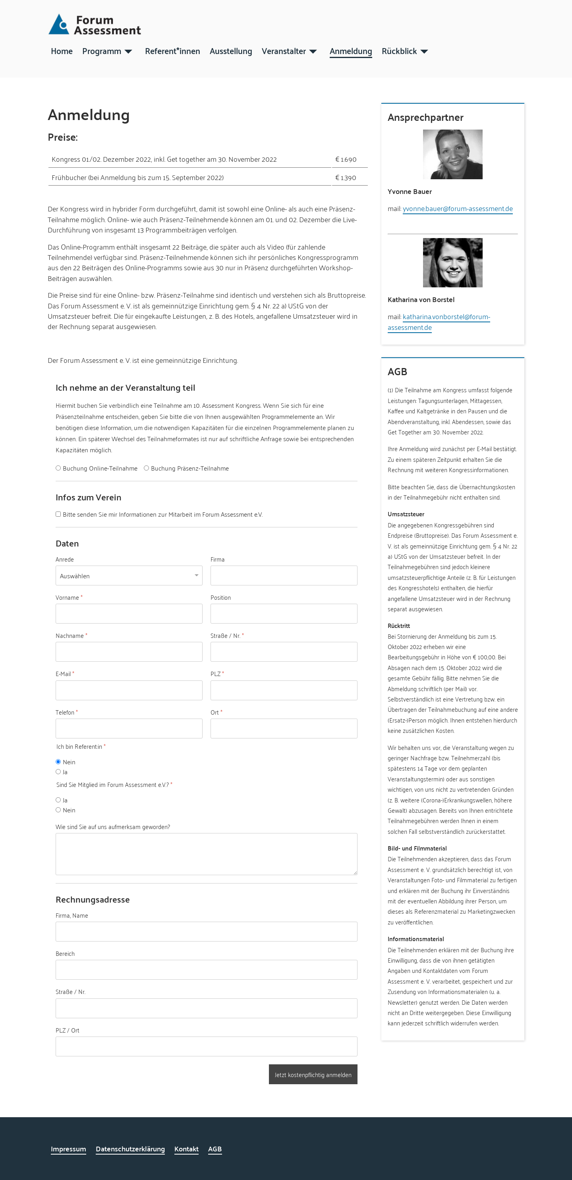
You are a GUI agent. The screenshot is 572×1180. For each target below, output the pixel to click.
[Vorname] (129, 614)
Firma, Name (72, 915)
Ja (65, 771)
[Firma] (284, 575)
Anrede (65, 559)
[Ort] (284, 728)
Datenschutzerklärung (130, 1148)
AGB (215, 1148)
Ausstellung (231, 50)
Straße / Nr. (227, 635)
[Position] (284, 614)
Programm (101, 50)
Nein (69, 762)
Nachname (71, 635)
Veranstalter (284, 50)
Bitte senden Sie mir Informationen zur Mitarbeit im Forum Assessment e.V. (163, 514)
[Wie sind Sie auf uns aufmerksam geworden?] (207, 854)
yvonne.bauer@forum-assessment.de (458, 208)
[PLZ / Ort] (207, 1046)
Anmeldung (351, 50)
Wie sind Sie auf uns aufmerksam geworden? (113, 826)
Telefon (67, 712)
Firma (218, 559)
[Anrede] (129, 575)
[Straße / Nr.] (284, 652)
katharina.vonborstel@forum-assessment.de (439, 321)
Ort (216, 712)
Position (221, 597)
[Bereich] (207, 970)
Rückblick (399, 50)
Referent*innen (172, 50)
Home (62, 50)
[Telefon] (129, 728)
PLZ (217, 674)
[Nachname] (129, 652)
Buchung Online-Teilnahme (100, 468)
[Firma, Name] (207, 932)
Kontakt (186, 1148)
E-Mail (65, 674)
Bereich (65, 953)
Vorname (69, 597)
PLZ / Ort (67, 1030)
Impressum (68, 1148)
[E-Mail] (129, 690)
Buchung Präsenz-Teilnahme (190, 468)
